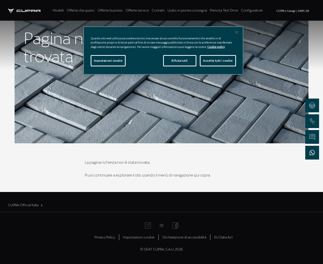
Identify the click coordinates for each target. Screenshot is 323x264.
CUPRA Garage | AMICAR (292, 11)
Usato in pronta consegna (187, 10)
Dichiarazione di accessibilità (184, 237)
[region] (163, 50)
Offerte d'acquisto (81, 10)
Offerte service (137, 10)
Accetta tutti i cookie (218, 60)
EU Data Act (223, 237)
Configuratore (252, 10)
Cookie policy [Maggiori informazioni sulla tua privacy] (216, 46)
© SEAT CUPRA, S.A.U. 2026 (161, 249)
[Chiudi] (236, 32)
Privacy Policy (104, 237)
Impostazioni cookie (138, 237)
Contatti (158, 10)
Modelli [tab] (58, 10)
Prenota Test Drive (224, 10)
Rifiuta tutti (179, 60)
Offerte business (110, 10)
